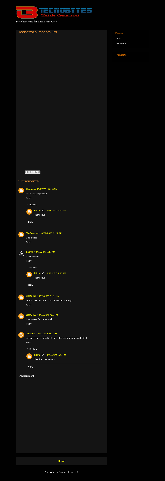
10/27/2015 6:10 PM (47, 189)
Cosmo (29, 252)
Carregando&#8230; (65, 100)
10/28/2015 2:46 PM (55, 273)
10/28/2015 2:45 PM (55, 210)
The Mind (30, 333)
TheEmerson (32, 233)
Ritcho (37, 210)
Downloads (120, 43)
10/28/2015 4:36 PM (47, 315)
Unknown (31, 189)
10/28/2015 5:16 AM (44, 252)
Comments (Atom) (68, 472)
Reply (28, 198)
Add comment (26, 376)
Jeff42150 (31, 296)
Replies (33, 204)
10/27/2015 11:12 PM (51, 233)
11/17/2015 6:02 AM (46, 333)
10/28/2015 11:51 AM (48, 296)
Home (61, 461)
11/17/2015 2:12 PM (55, 355)
